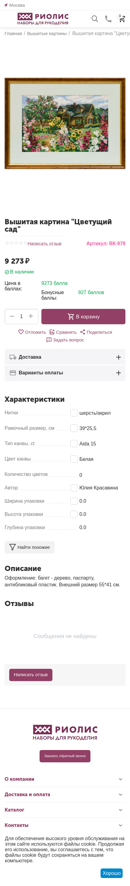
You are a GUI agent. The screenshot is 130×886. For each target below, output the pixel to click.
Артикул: (97, 243)
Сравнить (63, 332)
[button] (96, 332)
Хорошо (112, 873)
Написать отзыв (45, 243)
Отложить (32, 332)
